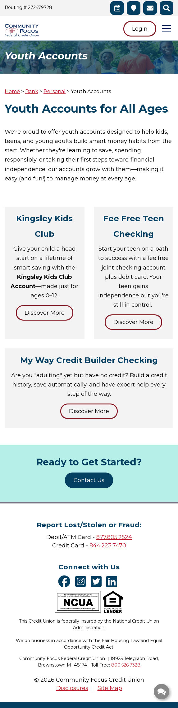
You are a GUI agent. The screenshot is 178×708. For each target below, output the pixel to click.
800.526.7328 (125, 665)
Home (12, 91)
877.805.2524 (114, 537)
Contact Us (89, 480)
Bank (31, 91)
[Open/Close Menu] (166, 28)
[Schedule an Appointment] (117, 8)
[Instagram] (82, 581)
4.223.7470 (111, 545)
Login (140, 28)
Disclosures (72, 688)
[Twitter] (98, 581)
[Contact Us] (150, 8)
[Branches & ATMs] (133, 8)
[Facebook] (66, 581)
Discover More (45, 312)
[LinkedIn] (113, 581)
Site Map (110, 688)
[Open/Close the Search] (166, 8)
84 (93, 545)
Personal (54, 91)
